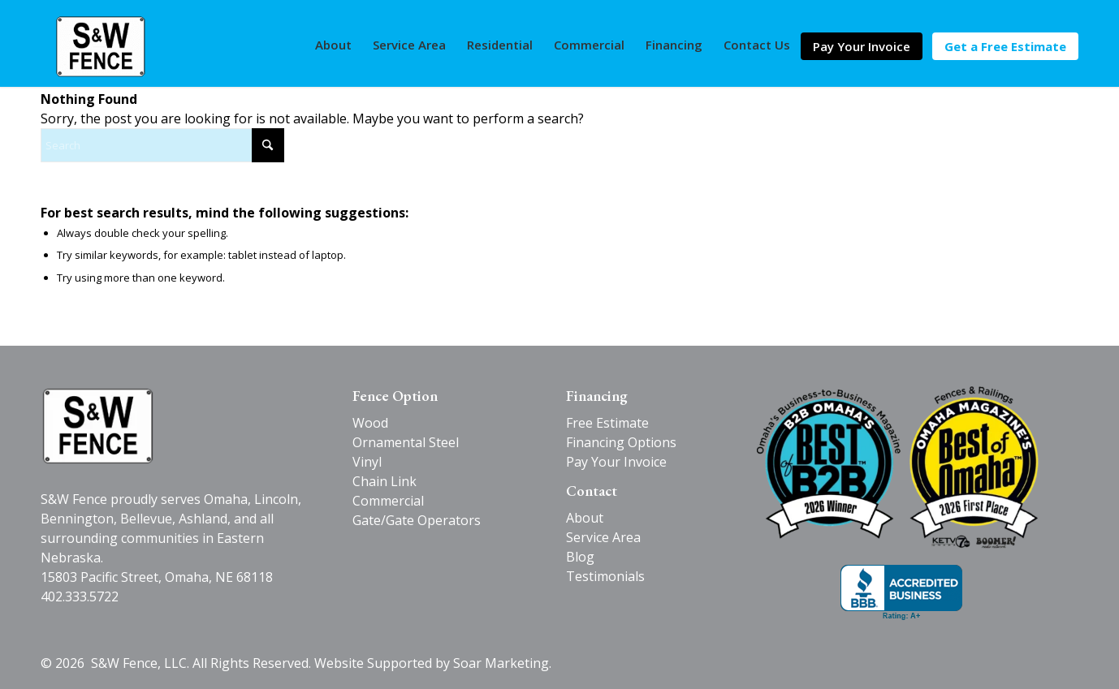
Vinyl (367, 462)
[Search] (162, 145)
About (584, 518)
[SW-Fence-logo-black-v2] (97, 425)
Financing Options (621, 442)
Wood (370, 423)
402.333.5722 (80, 596)
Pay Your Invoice (616, 462)
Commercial (388, 501)
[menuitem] (333, 44)
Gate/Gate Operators (416, 520)
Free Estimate (607, 423)
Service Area (603, 537)
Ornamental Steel (405, 442)
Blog (580, 557)
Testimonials (605, 576)
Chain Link (384, 481)
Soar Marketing (501, 663)
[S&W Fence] (100, 46)
